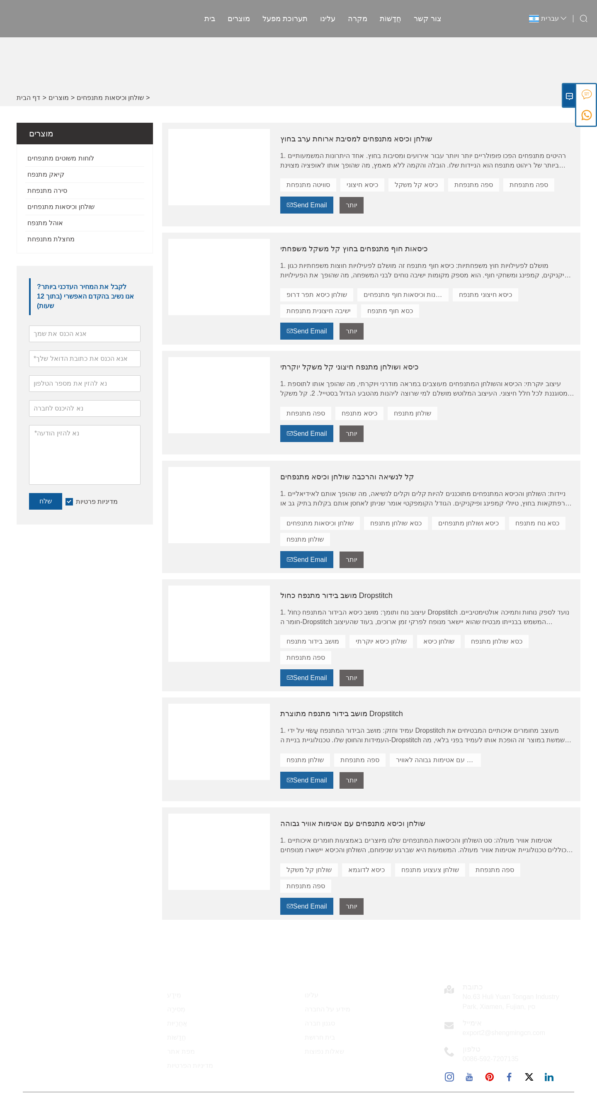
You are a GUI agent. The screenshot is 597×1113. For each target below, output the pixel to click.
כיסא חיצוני (362, 184)
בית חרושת (320, 1037)
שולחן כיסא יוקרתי (381, 641)
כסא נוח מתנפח (537, 523)
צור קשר (428, 19)
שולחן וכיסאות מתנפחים (110, 97)
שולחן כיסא (438, 641)
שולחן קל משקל (309, 869)
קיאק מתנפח (45, 174)
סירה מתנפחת (47, 190)
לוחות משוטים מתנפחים (60, 158)
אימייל (472, 1023)
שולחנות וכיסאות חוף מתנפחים (406, 294)
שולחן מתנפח (412, 413)
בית (209, 19)
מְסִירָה (176, 1009)
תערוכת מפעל (285, 19)
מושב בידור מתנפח (312, 641)
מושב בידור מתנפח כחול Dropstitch (336, 595)
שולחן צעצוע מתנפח (430, 869)
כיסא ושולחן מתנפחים (468, 523)
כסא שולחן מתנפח (396, 523)
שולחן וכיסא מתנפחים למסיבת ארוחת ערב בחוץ (356, 139)
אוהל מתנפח (45, 222)
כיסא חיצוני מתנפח (485, 294)
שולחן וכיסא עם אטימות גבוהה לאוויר (438, 759)
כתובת (473, 987)
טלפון (472, 1049)
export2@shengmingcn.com (504, 1032)
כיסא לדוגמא (366, 869)
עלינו (327, 19)
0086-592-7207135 (491, 1058)
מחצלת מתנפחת (51, 239)
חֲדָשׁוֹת (390, 19)
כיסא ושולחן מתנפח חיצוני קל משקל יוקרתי (349, 367)
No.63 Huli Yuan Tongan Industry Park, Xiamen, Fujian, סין (511, 1001)
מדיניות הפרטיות (190, 1065)
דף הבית (28, 97)
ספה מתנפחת (473, 184)
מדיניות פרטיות (97, 501)
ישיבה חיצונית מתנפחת (318, 310)
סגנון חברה (320, 1023)
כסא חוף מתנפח (390, 310)
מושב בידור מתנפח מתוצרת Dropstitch (341, 714)
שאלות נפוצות (324, 1051)
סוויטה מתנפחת (308, 184)
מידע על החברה (327, 1009)
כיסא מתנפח (359, 413)
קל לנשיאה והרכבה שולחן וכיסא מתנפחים (347, 477)
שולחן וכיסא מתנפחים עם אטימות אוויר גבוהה (352, 823)
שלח (45, 501)
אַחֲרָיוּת (177, 1023)
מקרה (357, 19)
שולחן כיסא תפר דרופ (316, 294)
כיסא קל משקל (416, 184)
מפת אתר (181, 1051)
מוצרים (239, 19)
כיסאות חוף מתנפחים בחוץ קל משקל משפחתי (354, 249)
